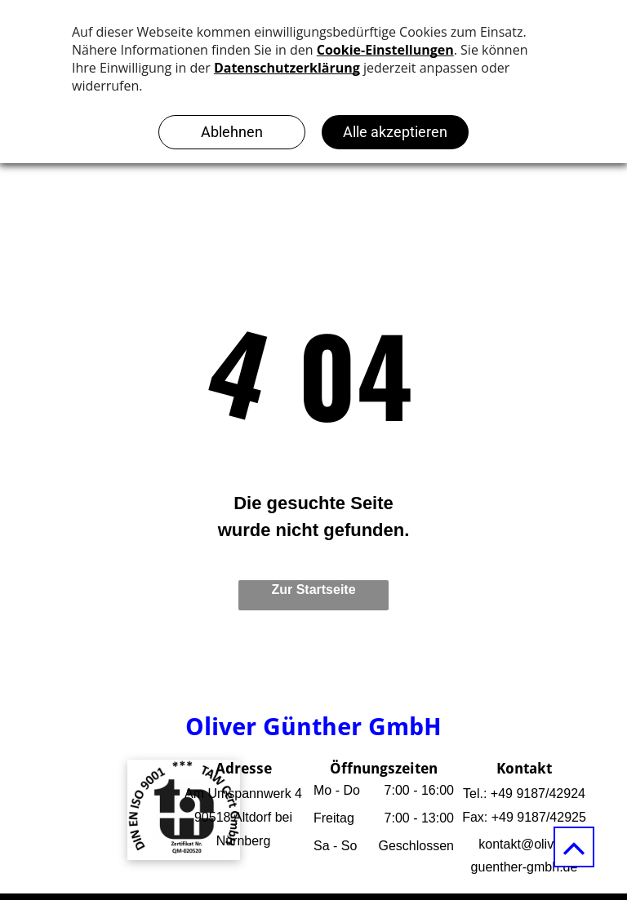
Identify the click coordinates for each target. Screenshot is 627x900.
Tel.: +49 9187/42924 (524, 793)
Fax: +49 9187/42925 (524, 817)
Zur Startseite (313, 589)
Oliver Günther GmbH (313, 726)
